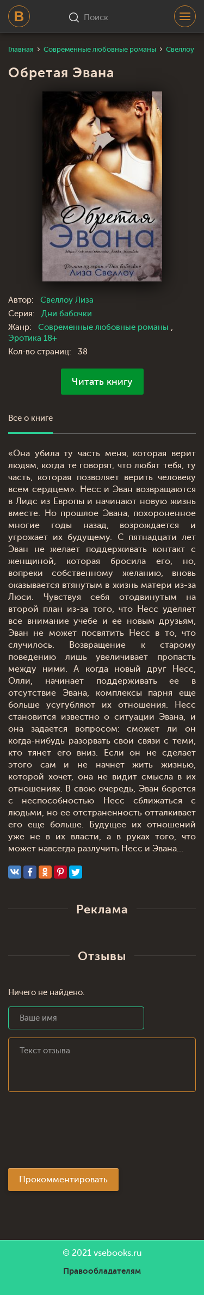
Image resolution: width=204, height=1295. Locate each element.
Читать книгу (102, 381)
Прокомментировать (63, 1179)
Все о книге (30, 418)
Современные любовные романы (104, 327)
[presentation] (91, 1133)
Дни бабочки (66, 313)
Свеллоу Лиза (67, 300)
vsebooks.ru (118, 1253)
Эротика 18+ (32, 338)
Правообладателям (102, 1271)
